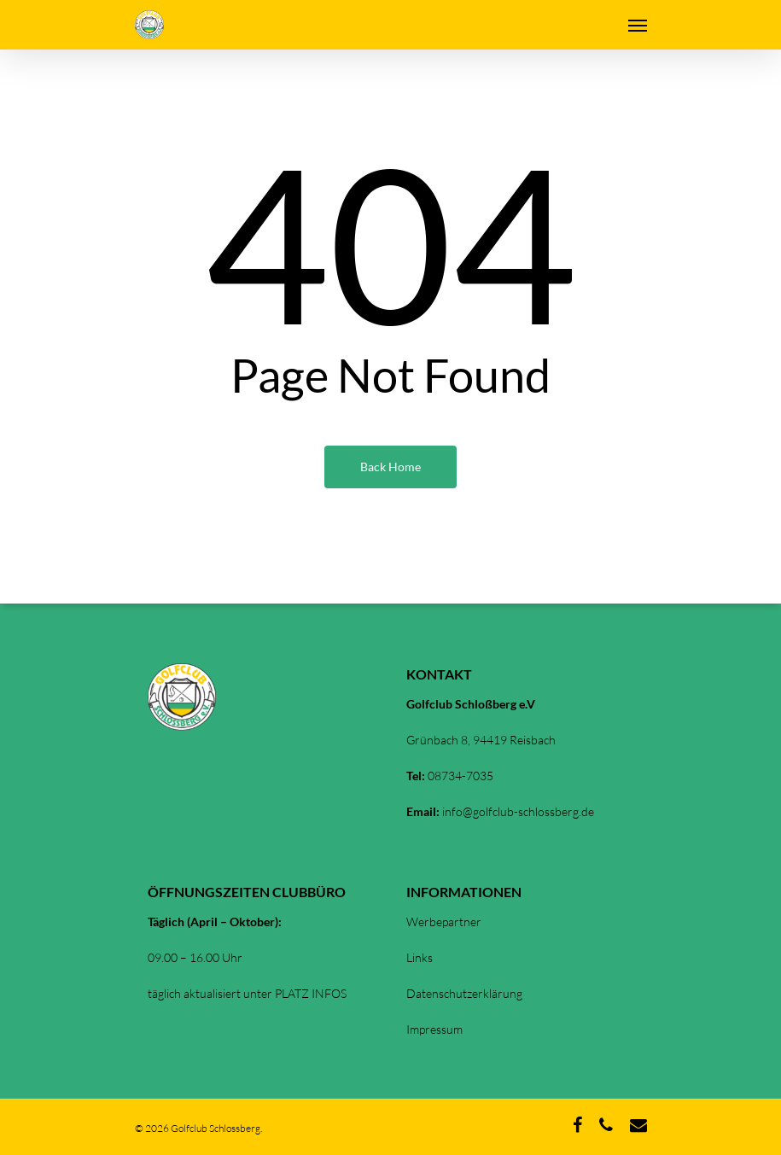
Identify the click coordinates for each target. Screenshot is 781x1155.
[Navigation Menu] (637, 24)
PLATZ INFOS (311, 993)
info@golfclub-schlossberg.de (518, 811)
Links (419, 957)
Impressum (434, 1029)
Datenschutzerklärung (464, 993)
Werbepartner (443, 921)
